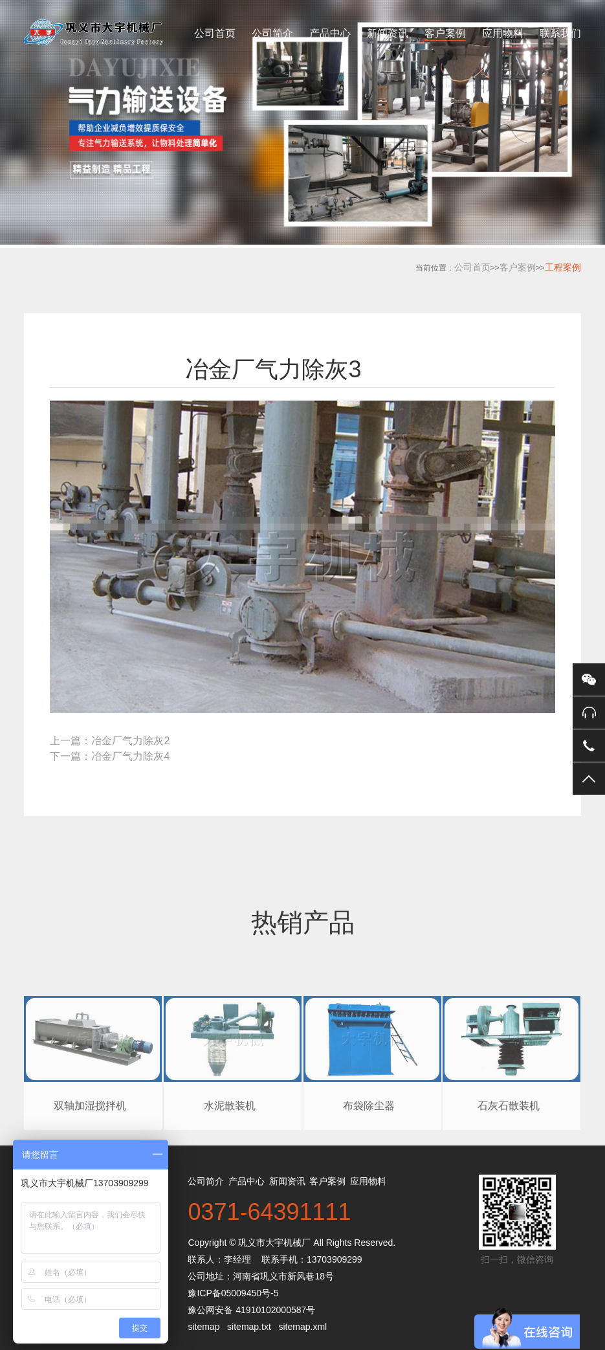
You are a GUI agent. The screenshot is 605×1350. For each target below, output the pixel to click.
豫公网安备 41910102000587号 (251, 1310)
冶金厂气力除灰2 (130, 740)
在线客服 (589, 712)
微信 (589, 679)
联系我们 (560, 33)
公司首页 (215, 33)
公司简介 (272, 33)
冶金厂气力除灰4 (130, 756)
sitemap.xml (302, 1327)
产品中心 (330, 33)
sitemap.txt (249, 1327)
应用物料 (502, 33)
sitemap (203, 1327)
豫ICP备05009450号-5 (233, 1293)
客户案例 (445, 33)
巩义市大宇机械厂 (274, 1242)
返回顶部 (589, 778)
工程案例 (563, 267)
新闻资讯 (387, 33)
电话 (589, 745)
